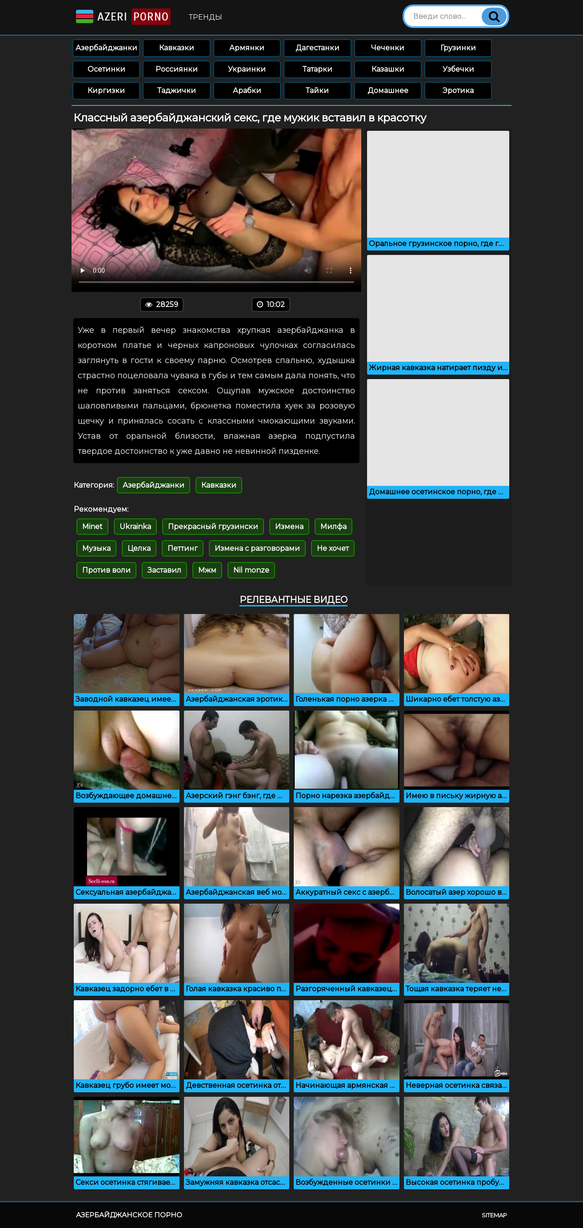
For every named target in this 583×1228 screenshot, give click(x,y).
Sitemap (494, 1215)
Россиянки (177, 69)
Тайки (317, 90)
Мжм (207, 570)
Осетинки (106, 69)
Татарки (317, 69)
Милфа (333, 526)
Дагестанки (317, 48)
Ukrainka (135, 526)
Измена (289, 526)
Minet (92, 526)
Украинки (247, 69)
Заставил (164, 570)
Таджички (176, 90)
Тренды (205, 17)
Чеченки (387, 48)
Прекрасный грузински (213, 526)
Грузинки (458, 48)
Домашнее (387, 90)
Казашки (387, 69)
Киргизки (106, 90)
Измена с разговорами (257, 548)
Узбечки (458, 69)
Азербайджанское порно (129, 1215)
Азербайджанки (106, 48)
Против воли (106, 570)
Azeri (122, 16)
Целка (139, 548)
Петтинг (183, 548)
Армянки (246, 48)
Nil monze (251, 570)
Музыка (96, 548)
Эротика (458, 90)
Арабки (247, 90)
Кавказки (176, 48)
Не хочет (333, 548)
